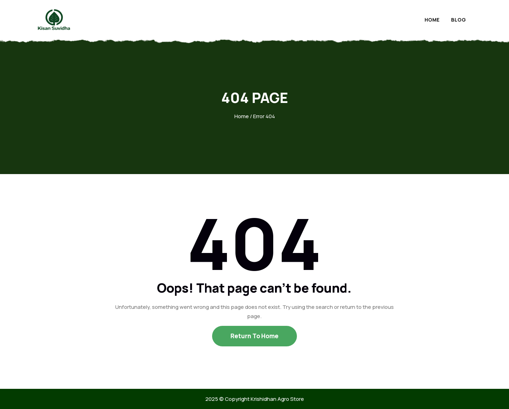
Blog (458, 19)
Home (432, 19)
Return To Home (254, 336)
